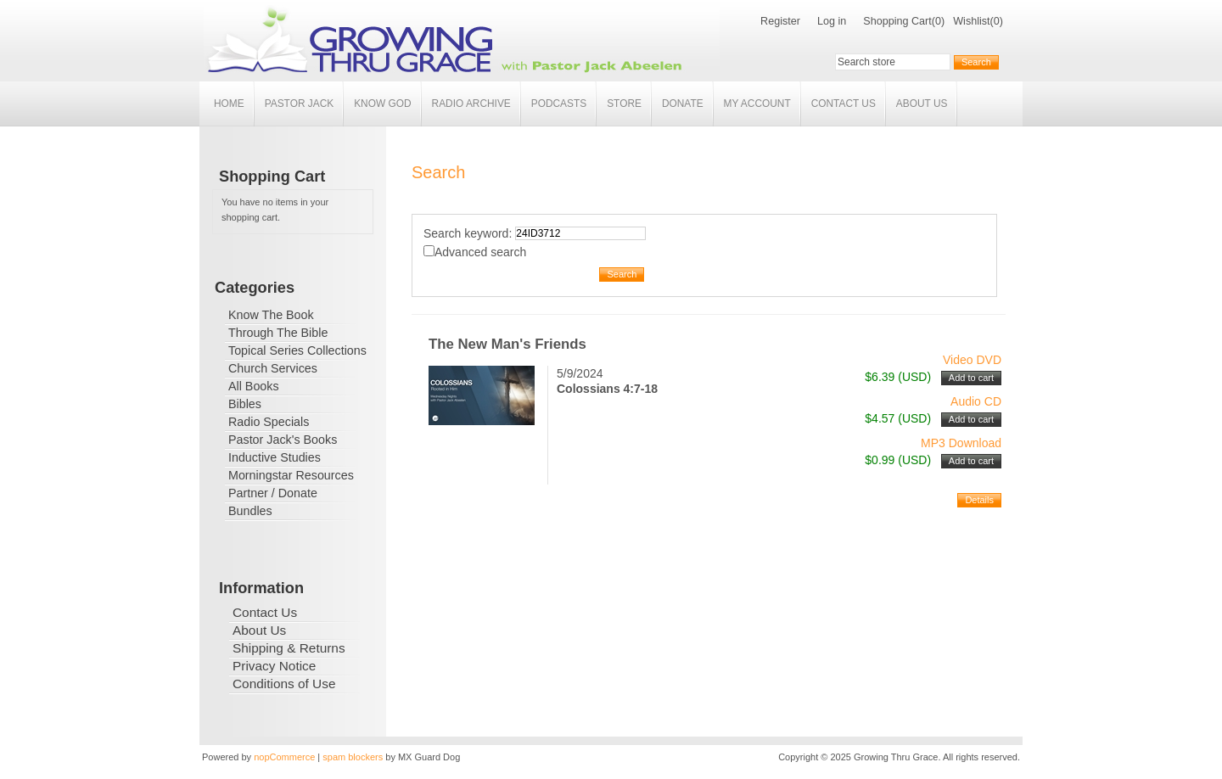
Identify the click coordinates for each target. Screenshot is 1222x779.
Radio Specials (268, 422)
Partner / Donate (272, 493)
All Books (253, 386)
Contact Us (843, 103)
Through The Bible (278, 332)
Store (624, 103)
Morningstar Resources (291, 475)
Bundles (250, 511)
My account (757, 103)
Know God (382, 103)
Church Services (272, 368)
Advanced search (480, 252)
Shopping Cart (897, 21)
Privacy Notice (274, 666)
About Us (922, 103)
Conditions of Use (284, 683)
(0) (938, 21)
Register (780, 21)
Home (229, 103)
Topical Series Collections (297, 350)
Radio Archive (471, 103)
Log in (831, 21)
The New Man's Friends (507, 344)
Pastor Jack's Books (282, 439)
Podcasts (558, 103)
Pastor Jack (299, 103)
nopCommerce (284, 757)
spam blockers (352, 757)
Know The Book (271, 315)
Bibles (244, 404)
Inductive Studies (274, 457)
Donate (682, 103)
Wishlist (971, 21)
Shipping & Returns (289, 648)
